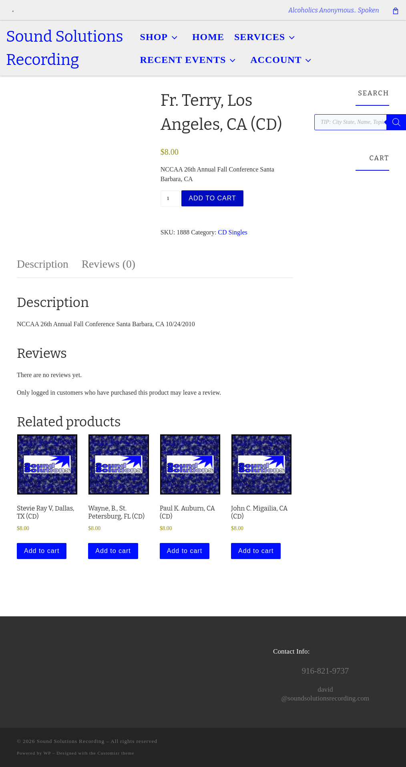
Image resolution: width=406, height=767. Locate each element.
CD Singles (232, 232)
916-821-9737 (325, 670)
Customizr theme (116, 753)
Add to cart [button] (41, 550)
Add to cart (212, 198)
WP (47, 753)
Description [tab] (42, 264)
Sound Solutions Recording (71, 741)
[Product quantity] (170, 198)
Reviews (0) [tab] (108, 264)
